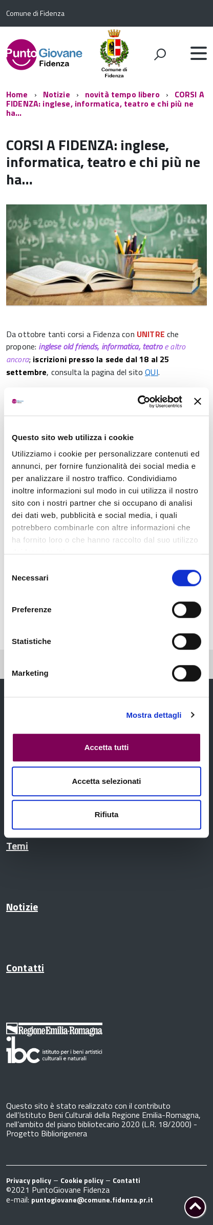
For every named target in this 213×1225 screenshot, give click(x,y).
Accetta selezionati (106, 781)
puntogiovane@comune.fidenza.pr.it (92, 1200)
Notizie (56, 94)
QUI (151, 372)
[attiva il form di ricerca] (160, 54)
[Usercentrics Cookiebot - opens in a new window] (138, 401)
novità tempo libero (122, 94)
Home (17, 94)
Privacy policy (28, 1180)
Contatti (25, 967)
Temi (17, 846)
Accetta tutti (106, 747)
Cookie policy (81, 1180)
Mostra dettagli (153, 715)
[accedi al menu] (198, 53)
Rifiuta (107, 814)
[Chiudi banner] (197, 401)
